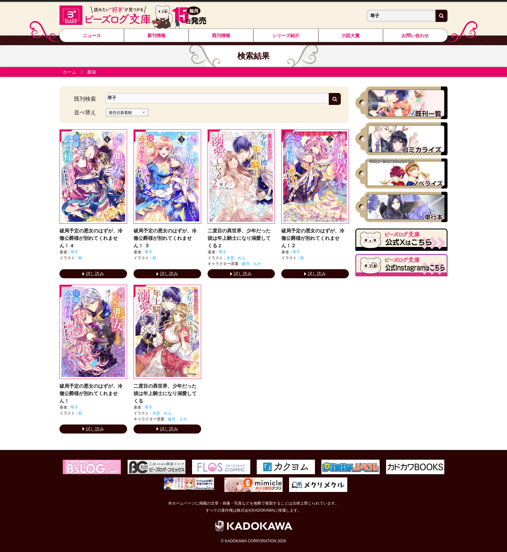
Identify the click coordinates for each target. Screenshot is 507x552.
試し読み (93, 273)
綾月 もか (251, 263)
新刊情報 (156, 35)
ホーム (69, 72)
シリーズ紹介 (285, 35)
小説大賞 (350, 35)
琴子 (74, 252)
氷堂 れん (236, 258)
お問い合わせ (415, 35)
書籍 (91, 72)
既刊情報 (221, 35)
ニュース (92, 35)
